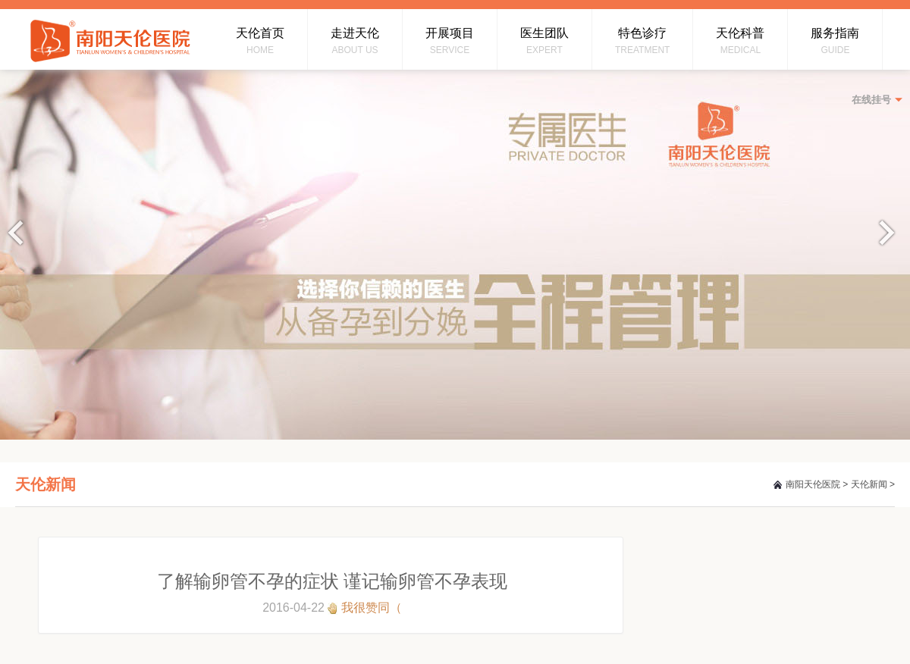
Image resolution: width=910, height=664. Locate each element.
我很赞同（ (371, 607)
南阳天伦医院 (813, 484)
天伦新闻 (869, 484)
